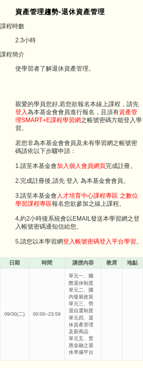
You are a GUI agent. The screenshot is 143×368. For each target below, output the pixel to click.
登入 (21, 112)
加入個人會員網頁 (81, 166)
